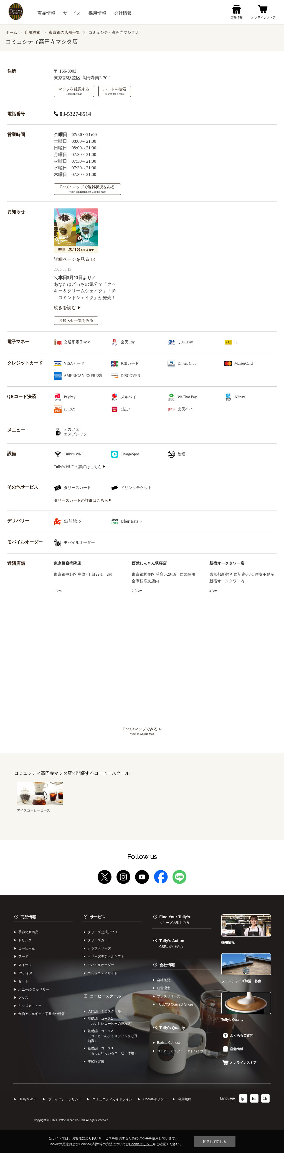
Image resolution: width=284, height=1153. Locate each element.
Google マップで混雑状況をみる (87, 189)
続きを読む (67, 307)
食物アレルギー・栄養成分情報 (41, 1014)
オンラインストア (239, 1063)
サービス (97, 917)
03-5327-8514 (72, 114)
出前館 (72, 521)
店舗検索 (32, 32)
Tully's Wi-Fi (28, 1099)
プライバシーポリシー (65, 1099)
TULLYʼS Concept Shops (175, 1004)
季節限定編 (96, 1061)
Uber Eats (131, 521)
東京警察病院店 (67, 563)
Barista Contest (168, 1043)
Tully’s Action (171, 943)
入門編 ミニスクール (104, 1011)
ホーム (11, 32)
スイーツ (25, 965)
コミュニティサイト (103, 973)
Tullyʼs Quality (172, 1028)
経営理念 (163, 988)
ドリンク (25, 940)
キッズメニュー (30, 1006)
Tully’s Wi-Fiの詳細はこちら (79, 467)
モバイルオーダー (101, 965)
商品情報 (28, 917)
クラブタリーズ (99, 948)
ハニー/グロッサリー (33, 989)
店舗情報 (233, 1049)
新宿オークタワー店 (226, 563)
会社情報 (167, 965)
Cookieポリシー (155, 1099)
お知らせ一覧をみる (76, 320)
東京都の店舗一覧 (65, 32)
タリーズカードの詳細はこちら (82, 500)
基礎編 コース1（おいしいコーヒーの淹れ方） (111, 1021)
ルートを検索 (114, 91)
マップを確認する (73, 91)
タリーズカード (99, 940)
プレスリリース (168, 996)
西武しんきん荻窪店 (149, 563)
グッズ (23, 997)
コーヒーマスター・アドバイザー (182, 1051)
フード (23, 956)
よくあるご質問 (238, 1035)
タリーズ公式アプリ (103, 932)
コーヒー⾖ (26, 948)
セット (23, 981)
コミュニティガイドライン (112, 1099)
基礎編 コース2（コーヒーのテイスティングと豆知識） (113, 1036)
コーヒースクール (105, 996)
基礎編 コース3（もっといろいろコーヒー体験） (113, 1050)
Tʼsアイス (25, 973)
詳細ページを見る (74, 259)
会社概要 (163, 980)
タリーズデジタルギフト (106, 956)
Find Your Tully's (174, 920)
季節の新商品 (28, 932)
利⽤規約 (184, 1099)
